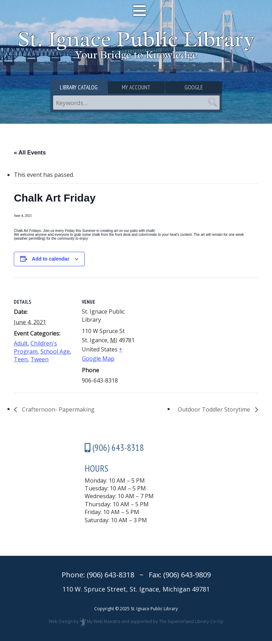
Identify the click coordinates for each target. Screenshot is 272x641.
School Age (55, 351)
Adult (21, 343)
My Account (136, 87)
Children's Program (35, 347)
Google (194, 87)
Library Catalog (79, 87)
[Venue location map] (187, 326)
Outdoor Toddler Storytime (214, 409)
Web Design (61, 621)
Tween (39, 359)
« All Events (30, 153)
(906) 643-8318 (110, 574)
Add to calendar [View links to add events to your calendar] (50, 259)
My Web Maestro (103, 621)
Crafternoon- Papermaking (58, 409)
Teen (21, 359)
